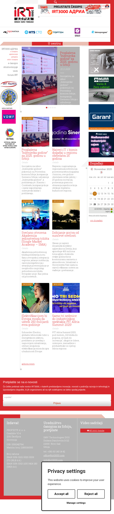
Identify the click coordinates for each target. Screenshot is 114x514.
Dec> (101, 172)
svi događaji (96, 220)
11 (95, 193)
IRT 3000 (25, 15)
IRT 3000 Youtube (97, 430)
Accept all (61, 494)
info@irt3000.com (53, 459)
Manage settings (76, 502)
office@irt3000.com (54, 455)
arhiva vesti (28, 363)
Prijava (57, 403)
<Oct (91, 169)
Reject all (91, 494)
